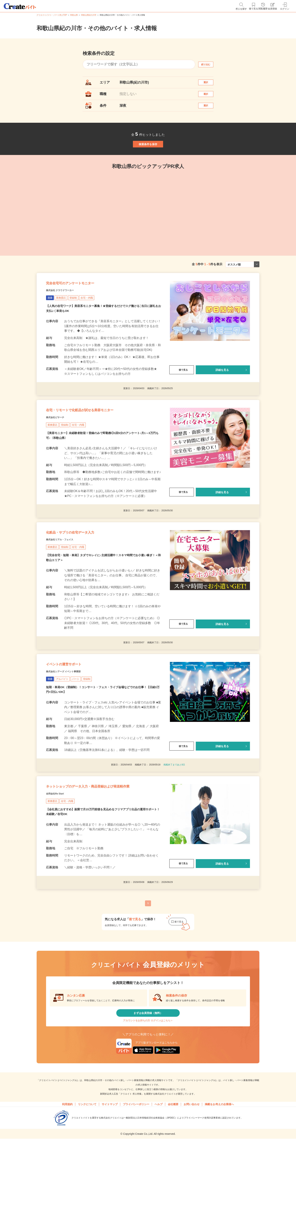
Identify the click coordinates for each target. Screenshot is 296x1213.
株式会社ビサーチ (59, 450)
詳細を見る (222, 395)
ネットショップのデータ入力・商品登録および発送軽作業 (101, 842)
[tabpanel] (123, 227)
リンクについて (87, 1175)
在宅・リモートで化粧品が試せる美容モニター (98, 440)
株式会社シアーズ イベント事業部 (72, 718)
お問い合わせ (192, 1175)
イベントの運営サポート (74, 709)
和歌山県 (74, 15)
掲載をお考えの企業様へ (219, 1175)
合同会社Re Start (59, 855)
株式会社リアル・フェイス (66, 579)
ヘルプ (159, 1175)
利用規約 (67, 1175)
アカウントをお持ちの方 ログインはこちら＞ (148, 1089)
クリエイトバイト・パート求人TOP (52, 15)
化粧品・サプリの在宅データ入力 (83, 570)
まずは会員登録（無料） (148, 1078)
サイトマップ (110, 1175)
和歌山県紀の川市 (88, 15)
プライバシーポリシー (136, 1175)
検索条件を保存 (148, 158)
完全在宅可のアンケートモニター (83, 306)
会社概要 (173, 1175)
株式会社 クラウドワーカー (67, 315)
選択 (209, 84)
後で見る (181, 395)
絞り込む (209, 64)
